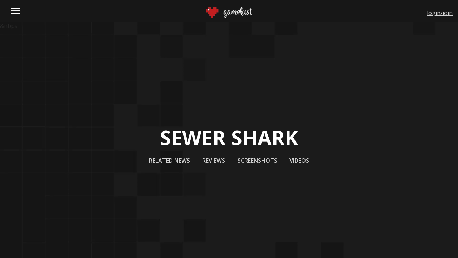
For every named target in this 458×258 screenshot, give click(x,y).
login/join (440, 13)
